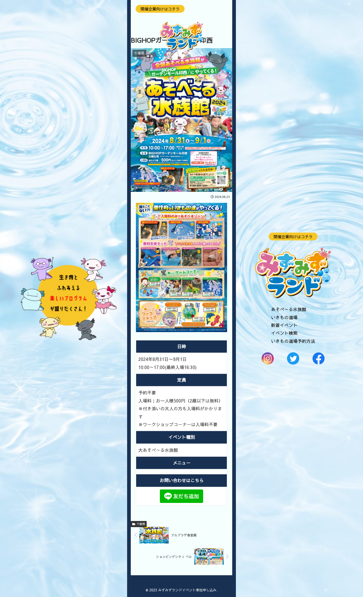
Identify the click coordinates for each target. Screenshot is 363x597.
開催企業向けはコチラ (293, 236)
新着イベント (284, 325)
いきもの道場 (284, 317)
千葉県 (138, 524)
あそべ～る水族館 (288, 309)
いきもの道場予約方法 (293, 341)
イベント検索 (284, 333)
